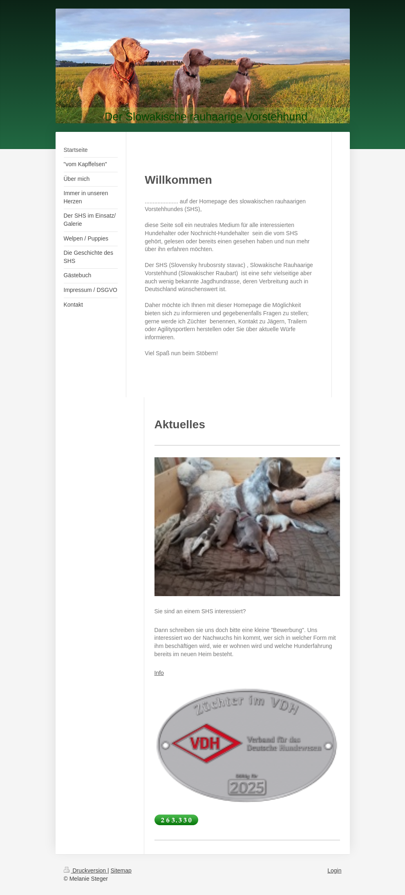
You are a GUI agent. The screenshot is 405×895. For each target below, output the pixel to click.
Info (159, 673)
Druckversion (85, 870)
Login (334, 870)
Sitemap (121, 870)
